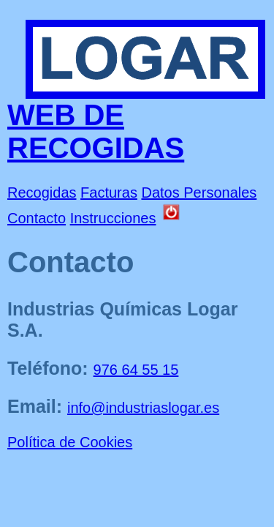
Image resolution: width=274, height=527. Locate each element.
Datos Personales (198, 192)
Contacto (36, 218)
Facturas (108, 192)
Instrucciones (113, 218)
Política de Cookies (69, 442)
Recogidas (42, 192)
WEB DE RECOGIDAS (95, 131)
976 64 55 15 (136, 370)
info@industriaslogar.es (143, 408)
